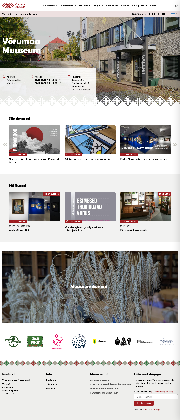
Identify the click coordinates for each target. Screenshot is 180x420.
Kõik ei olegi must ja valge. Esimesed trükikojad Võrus (84, 229)
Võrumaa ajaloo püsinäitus (134, 230)
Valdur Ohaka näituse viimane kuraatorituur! (144, 159)
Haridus (125, 5)
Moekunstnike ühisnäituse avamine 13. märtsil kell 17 (34, 161)
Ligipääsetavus (139, 14)
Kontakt (154, 5)
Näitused (83, 5)
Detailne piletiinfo (81, 89)
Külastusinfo (67, 5)
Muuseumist (49, 5)
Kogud (97, 5)
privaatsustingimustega (163, 391)
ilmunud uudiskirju (151, 409)
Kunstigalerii (138, 5)
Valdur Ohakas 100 (19, 230)
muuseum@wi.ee (10, 390)
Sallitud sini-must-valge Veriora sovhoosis (87, 159)
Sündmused (112, 5)
